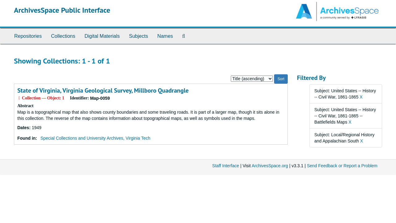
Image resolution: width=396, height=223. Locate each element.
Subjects (138, 36)
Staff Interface (225, 165)
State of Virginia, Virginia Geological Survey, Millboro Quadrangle (103, 90)
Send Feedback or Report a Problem (342, 165)
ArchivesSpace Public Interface (62, 10)
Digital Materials (102, 36)
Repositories (28, 36)
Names (165, 36)
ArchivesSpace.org (270, 165)
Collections (63, 36)
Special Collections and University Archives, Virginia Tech (95, 138)
